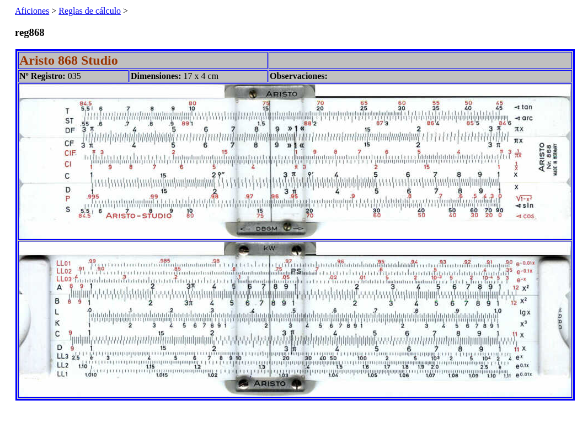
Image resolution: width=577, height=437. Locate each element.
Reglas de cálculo (89, 10)
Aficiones (32, 10)
